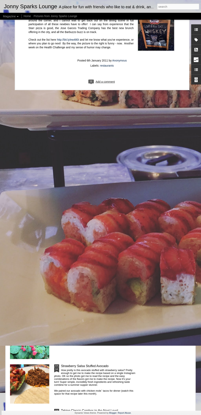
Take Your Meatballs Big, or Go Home (87, 276)
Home (27, 16)
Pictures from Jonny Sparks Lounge (55, 16)
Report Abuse (124, 413)
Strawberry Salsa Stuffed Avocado (85, 366)
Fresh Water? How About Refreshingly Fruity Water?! (98, 321)
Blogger (112, 413)
